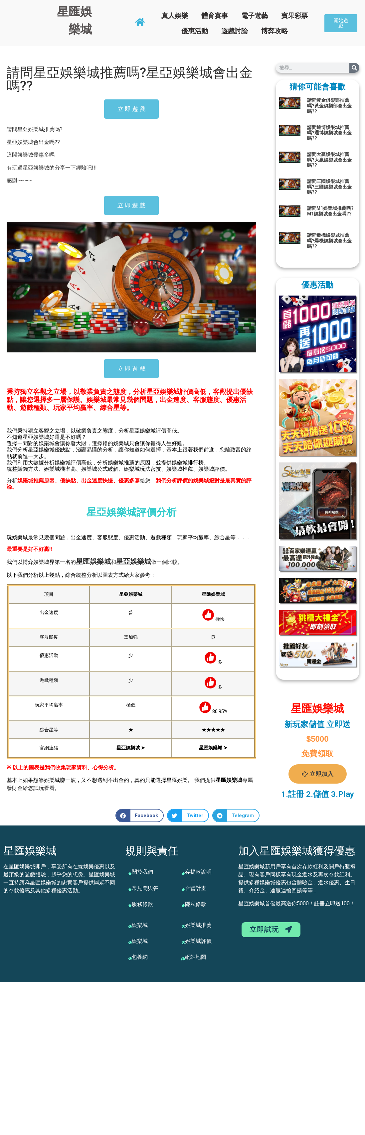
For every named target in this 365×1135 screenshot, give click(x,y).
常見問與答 (145, 888)
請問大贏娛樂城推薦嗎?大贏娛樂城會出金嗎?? (329, 160)
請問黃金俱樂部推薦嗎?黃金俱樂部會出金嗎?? (329, 105)
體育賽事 (214, 16)
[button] (139, 815)
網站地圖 (195, 957)
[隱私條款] (183, 905)
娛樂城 (100, 562)
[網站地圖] (183, 958)
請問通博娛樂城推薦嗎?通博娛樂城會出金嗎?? (329, 133)
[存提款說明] (183, 873)
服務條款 (142, 904)
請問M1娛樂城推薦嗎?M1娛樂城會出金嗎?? (330, 210)
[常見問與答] (130, 889)
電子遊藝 (254, 16)
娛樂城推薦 (198, 925)
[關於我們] (130, 873)
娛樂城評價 (198, 941)
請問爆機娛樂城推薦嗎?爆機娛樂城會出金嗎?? (329, 240)
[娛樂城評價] (183, 942)
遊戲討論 (234, 31)
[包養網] (130, 958)
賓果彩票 (294, 16)
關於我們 (142, 872)
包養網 (140, 957)
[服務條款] (130, 905)
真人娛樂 (174, 16)
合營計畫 (195, 888)
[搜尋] (354, 68)
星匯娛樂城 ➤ (213, 748)
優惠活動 (194, 31)
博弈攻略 (274, 31)
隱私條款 (195, 904)
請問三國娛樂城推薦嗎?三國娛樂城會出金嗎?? (329, 187)
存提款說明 (198, 872)
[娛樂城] (130, 926)
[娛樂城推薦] (183, 926)
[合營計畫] (183, 889)
